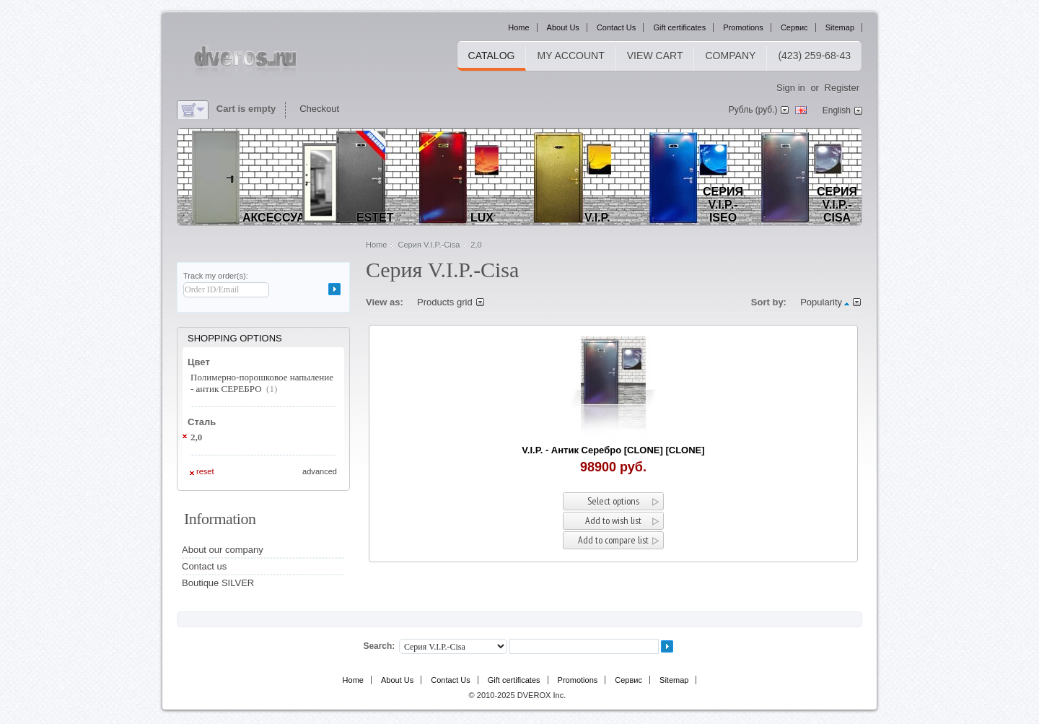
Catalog (491, 55)
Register (842, 87)
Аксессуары (283, 217)
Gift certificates (679, 27)
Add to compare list (613, 539)
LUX (482, 217)
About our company (222, 549)
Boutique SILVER (218, 582)
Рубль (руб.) (753, 110)
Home (518, 27)
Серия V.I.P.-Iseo (723, 205)
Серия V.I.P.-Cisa (837, 205)
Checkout (319, 108)
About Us (563, 27)
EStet (375, 217)
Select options (613, 500)
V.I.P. (597, 217)
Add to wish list (613, 520)
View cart (655, 55)
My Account (570, 55)
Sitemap (839, 27)
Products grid (445, 302)
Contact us (204, 566)
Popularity (821, 302)
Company (730, 55)
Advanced (319, 471)
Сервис (794, 27)
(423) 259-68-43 (814, 55)
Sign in (790, 87)
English (837, 110)
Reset (205, 471)
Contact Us (616, 27)
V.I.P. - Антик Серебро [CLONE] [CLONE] (613, 450)
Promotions (743, 27)
